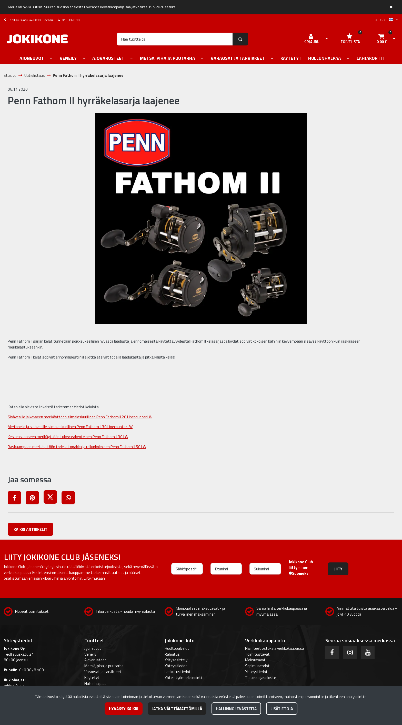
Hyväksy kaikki (123, 708)
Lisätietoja (281, 708)
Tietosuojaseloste (260, 678)
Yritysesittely (176, 660)
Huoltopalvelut (177, 648)
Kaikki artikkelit (30, 529)
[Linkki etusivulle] (37, 39)
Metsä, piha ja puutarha (104, 666)
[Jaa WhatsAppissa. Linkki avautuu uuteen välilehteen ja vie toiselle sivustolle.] (70, 499)
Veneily (90, 654)
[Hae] (175, 39)
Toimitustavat (257, 654)
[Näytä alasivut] (51, 59)
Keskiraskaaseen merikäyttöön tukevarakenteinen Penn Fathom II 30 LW (68, 437)
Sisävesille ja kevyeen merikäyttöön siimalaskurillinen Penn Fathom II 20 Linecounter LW (80, 417)
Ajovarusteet (95, 660)
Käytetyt (91, 678)
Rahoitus (172, 654)
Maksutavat (255, 660)
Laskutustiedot (178, 672)
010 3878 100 (72, 19)
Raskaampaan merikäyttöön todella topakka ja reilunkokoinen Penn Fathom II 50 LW (77, 447)
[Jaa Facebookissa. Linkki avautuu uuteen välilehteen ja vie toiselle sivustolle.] (17, 499)
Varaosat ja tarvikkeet (103, 672)
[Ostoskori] (382, 39)
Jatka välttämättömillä (177, 708)
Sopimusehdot (257, 666)
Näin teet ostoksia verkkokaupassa (274, 648)
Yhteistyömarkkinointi (183, 678)
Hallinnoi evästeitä (236, 708)
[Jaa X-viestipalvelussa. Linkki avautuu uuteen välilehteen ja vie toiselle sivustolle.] (53, 499)
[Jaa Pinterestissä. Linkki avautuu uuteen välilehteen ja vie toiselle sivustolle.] (35, 499)
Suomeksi (300, 573)
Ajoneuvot (92, 648)
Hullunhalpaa (95, 683)
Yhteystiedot (176, 666)
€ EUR (384, 19)
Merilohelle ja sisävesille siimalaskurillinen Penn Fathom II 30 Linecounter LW (70, 427)
